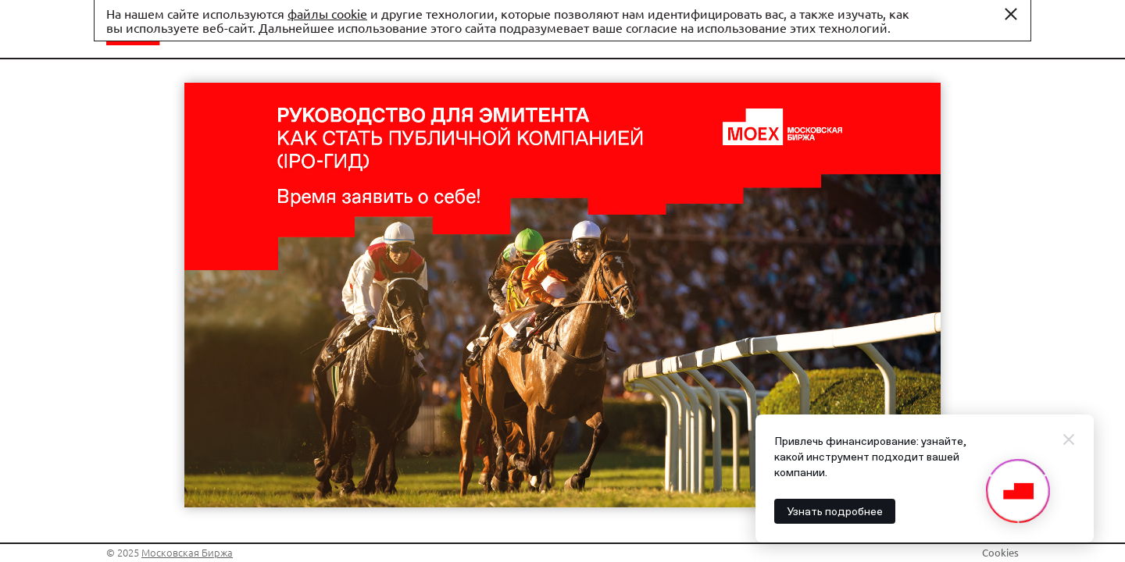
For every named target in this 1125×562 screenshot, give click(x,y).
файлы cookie (327, 13)
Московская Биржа (187, 552)
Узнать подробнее (835, 511)
